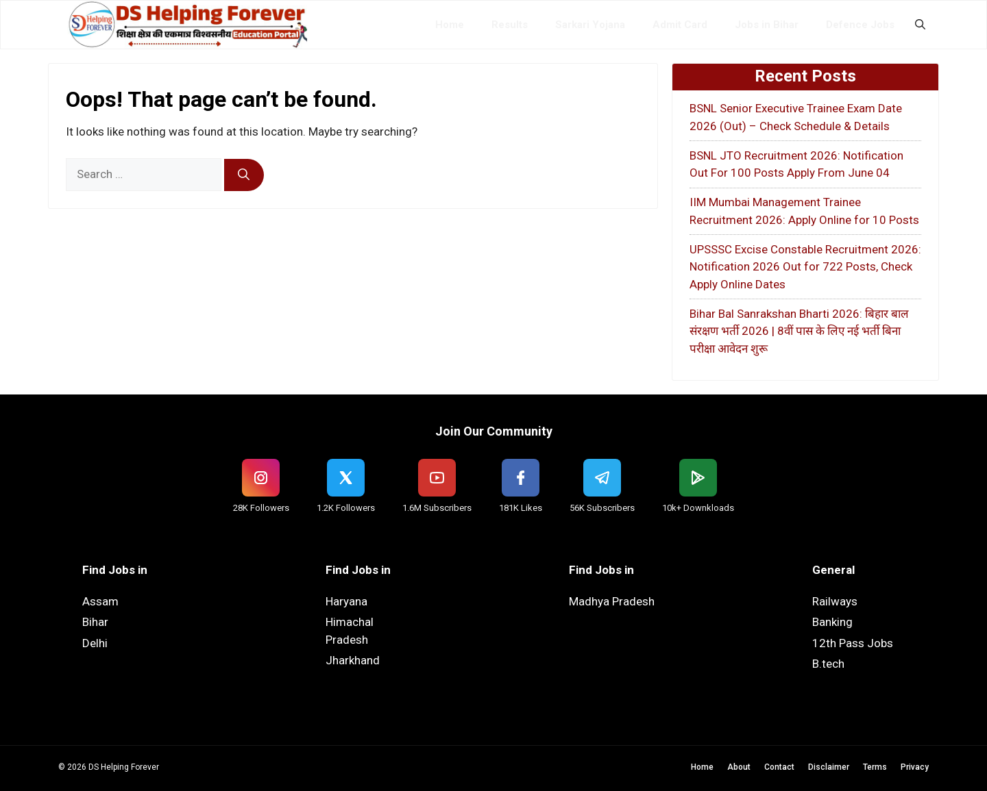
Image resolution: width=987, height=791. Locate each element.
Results (509, 24)
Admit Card (680, 24)
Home (449, 24)
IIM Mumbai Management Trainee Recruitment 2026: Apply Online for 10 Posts (804, 211)
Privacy (915, 767)
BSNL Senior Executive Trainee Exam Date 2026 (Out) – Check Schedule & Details (796, 117)
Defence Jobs (860, 24)
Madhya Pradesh (612, 601)
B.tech (828, 663)
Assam (100, 601)
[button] (920, 24)
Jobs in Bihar (767, 24)
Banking (832, 622)
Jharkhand (353, 660)
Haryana (346, 601)
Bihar (95, 622)
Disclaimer (828, 767)
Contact (779, 767)
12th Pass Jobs (852, 643)
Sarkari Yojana (590, 24)
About (739, 767)
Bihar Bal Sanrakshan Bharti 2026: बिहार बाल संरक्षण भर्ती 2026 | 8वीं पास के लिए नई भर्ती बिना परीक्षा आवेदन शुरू (799, 331)
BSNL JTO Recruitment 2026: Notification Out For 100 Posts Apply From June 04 (796, 164)
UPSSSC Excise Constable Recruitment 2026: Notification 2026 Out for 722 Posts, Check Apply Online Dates (805, 266)
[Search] (244, 175)
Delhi (95, 643)
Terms (875, 767)
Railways (834, 601)
